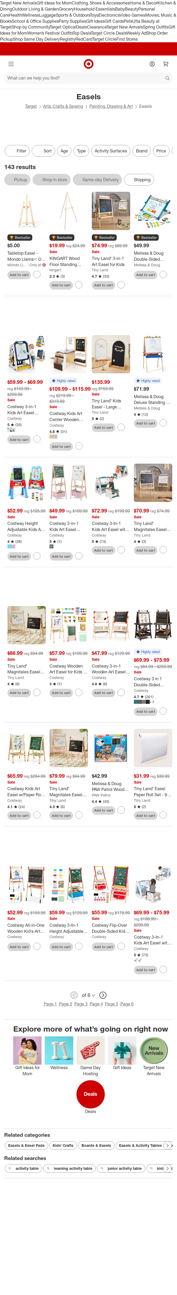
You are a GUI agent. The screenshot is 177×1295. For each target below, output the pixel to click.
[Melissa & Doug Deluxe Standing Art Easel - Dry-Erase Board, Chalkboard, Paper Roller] (153, 400)
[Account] (152, 64)
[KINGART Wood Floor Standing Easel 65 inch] (68, 261)
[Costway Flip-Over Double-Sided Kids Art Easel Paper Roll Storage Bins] (111, 928)
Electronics (109, 15)
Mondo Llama (17, 265)
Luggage (47, 15)
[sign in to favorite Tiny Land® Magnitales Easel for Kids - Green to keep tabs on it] (36, 692)
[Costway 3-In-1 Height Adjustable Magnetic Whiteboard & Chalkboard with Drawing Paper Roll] (68, 928)
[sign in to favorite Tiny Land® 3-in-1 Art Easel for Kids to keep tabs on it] (121, 284)
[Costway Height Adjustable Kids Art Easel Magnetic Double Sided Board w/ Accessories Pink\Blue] (26, 526)
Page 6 (127, 1004)
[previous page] (74, 995)
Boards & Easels (96, 1145)
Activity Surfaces (111, 150)
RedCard (83, 39)
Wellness (30, 15)
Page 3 (81, 1004)
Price (161, 150)
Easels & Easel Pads (26, 1145)
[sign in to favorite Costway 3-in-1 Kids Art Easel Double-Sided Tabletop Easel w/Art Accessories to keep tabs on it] (36, 439)
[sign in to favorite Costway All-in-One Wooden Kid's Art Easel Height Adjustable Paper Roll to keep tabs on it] (36, 946)
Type (81, 150)
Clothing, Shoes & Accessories (101, 3)
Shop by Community (31, 27)
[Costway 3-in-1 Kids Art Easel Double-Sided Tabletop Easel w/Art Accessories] (26, 410)
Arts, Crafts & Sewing (63, 106)
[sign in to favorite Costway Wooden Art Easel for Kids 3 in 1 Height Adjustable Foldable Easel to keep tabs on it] (79, 692)
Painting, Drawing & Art (111, 106)
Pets (128, 21)
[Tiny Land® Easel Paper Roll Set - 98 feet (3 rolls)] (153, 792)
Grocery (66, 9)
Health (15, 15)
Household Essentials (94, 9)
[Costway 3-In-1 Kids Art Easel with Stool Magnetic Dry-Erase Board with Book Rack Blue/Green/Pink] (153, 940)
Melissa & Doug (147, 265)
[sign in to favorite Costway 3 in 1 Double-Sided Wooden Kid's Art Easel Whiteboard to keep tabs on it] (163, 711)
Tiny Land (100, 270)
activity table (23, 1168)
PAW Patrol (101, 795)
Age (64, 150)
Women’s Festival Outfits (50, 33)
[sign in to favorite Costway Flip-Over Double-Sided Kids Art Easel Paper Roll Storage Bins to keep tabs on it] (121, 946)
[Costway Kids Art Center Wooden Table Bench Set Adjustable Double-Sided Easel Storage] (68, 417)
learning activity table (69, 1168)
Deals (81, 27)
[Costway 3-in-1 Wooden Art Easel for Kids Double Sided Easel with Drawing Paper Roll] (111, 669)
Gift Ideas (95, 21)
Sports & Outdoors (73, 15)
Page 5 (111, 1004)
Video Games (132, 15)
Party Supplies (72, 21)
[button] (19, 237)
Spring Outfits (156, 27)
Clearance (96, 27)
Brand (141, 150)
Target (31, 106)
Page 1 (50, 1004)
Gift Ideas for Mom (54, 3)
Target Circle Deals (108, 33)
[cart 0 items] (166, 64)
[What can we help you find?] (88, 78)
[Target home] (88, 64)
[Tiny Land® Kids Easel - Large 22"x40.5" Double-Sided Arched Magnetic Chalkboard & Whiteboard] (111, 404)
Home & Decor (143, 3)
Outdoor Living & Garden (35, 9)
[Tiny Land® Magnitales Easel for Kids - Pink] (68, 792)
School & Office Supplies (35, 21)
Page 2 (65, 1004)
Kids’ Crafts (63, 1145)
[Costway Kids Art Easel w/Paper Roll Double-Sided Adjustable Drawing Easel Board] (26, 792)
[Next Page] (167, 1145)
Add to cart (19, 275)
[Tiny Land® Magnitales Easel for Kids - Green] (26, 669)
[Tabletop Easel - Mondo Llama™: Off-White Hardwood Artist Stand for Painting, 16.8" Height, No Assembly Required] (26, 256)
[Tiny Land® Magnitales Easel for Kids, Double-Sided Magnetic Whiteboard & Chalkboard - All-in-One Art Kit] (153, 526)
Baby (120, 9)
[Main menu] (11, 64)
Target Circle (104, 39)
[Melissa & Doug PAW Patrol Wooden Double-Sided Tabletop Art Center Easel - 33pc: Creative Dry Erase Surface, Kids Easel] (111, 787)
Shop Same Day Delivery (36, 39)
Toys (94, 15)
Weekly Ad (136, 33)
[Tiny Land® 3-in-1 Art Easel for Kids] (111, 261)
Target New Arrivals (18, 3)
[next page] (103, 995)
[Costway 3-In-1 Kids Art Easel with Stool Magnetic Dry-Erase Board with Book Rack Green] (111, 526)
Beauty (131, 9)
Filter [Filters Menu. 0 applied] (17, 151)
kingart (55, 270)
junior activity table (121, 1168)
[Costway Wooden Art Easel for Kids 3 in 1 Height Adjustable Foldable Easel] (68, 669)
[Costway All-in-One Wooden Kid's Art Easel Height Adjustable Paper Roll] (26, 928)
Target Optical (63, 27)
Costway (14, 418)
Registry (67, 39)
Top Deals (82, 33)
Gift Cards (114, 21)
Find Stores (127, 39)
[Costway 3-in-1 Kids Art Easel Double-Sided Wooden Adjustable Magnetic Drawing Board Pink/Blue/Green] (68, 526)
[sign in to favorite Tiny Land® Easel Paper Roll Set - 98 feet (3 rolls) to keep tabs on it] (163, 815)
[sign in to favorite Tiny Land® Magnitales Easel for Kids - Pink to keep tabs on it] (79, 815)
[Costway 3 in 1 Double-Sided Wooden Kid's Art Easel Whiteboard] (153, 682)
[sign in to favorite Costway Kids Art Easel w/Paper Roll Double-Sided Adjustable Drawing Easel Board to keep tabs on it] (36, 815)
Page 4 (96, 1004)
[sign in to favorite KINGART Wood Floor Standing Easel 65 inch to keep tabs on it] (79, 284)
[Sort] (43, 151)
